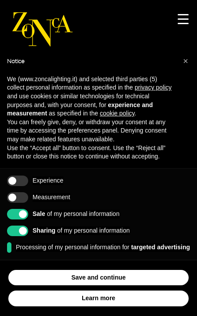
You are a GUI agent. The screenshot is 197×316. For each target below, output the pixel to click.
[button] (186, 61)
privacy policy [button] (153, 87)
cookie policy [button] (117, 113)
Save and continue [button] (98, 277)
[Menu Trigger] (183, 19)
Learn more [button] (98, 298)
